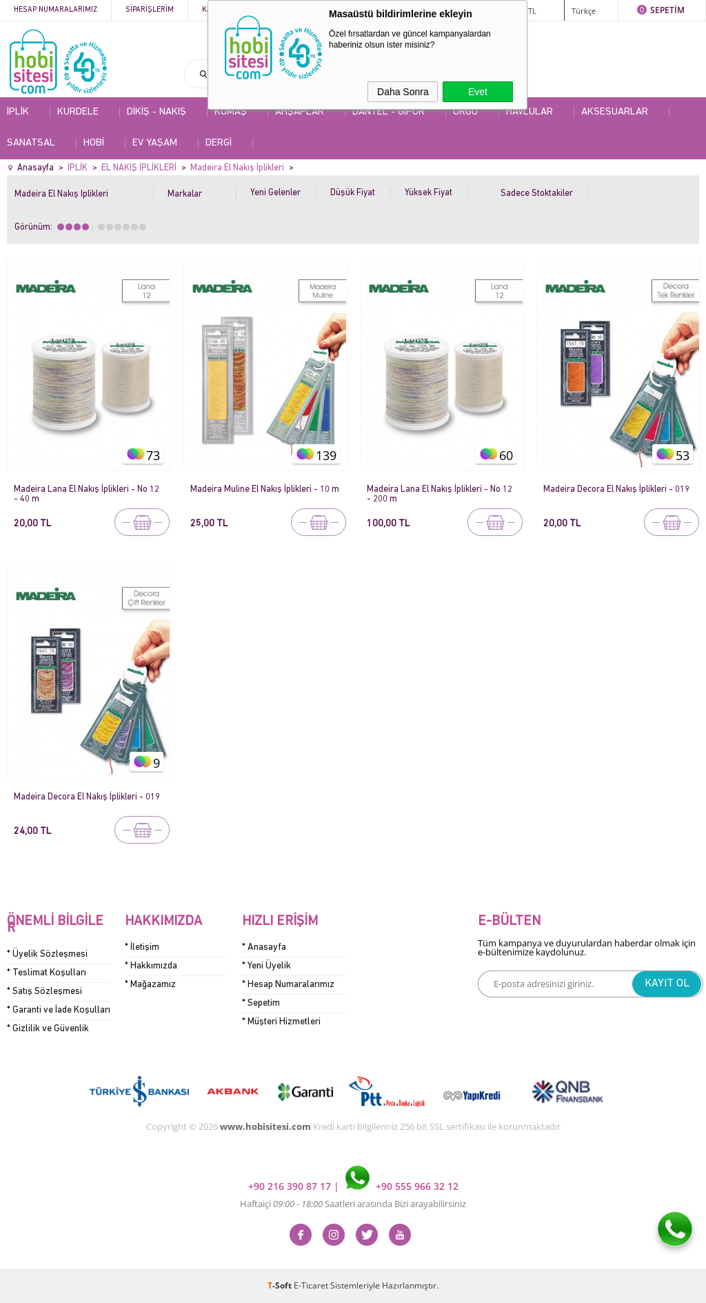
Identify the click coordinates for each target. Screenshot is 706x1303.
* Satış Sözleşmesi (44, 991)
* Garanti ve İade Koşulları (58, 1010)
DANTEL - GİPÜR (388, 112)
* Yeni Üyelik (266, 966)
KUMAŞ (230, 112)
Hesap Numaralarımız (55, 10)
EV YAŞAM (154, 143)
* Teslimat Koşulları (46, 973)
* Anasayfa (264, 947)
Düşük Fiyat (352, 192)
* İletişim (142, 947)
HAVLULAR (529, 112)
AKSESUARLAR (614, 112)
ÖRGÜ (465, 112)
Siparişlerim (149, 10)
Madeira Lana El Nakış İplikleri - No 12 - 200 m (439, 494)
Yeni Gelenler (275, 192)
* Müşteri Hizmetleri (281, 1022)
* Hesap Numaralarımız (288, 984)
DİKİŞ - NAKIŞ (156, 112)
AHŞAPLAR (299, 112)
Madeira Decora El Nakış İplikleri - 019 (616, 489)
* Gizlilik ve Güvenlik (48, 1029)
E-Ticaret (311, 1285)
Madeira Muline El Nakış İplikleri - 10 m (264, 489)
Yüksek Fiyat (428, 192)
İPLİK (18, 112)
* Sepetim (261, 1003)
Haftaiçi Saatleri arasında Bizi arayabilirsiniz (353, 1203)
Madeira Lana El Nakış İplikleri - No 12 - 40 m (86, 494)
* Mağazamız (150, 984)
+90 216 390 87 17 (291, 1186)
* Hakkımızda (151, 966)
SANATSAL (31, 143)
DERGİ (218, 143)
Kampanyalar (304, 10)
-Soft (281, 1285)
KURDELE (78, 112)
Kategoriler (226, 10)
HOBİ (93, 143)
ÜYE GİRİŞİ (486, 10)
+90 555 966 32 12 (401, 1186)
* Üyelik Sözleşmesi (47, 954)
